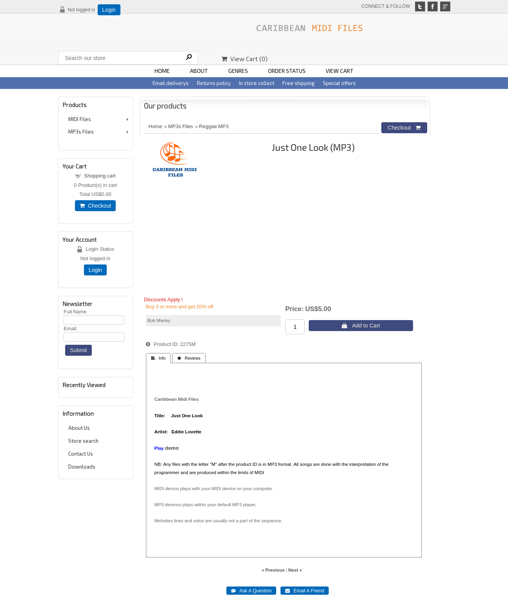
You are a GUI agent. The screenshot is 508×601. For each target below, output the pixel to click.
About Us (79, 428)
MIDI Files (79, 119)
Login (109, 10)
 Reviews (188, 358)
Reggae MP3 (213, 126)
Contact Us (80, 454)
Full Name (75, 311)
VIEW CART (339, 70)
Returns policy (214, 83)
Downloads (81, 466)
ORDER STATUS (287, 70)
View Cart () (244, 58)
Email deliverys (171, 83)
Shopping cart (99, 176)
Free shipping (298, 83)
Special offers (339, 83)
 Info (158, 358)
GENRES (238, 70)
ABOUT (199, 70)
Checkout (95, 205)
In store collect (256, 83)
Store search (83, 441)
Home (155, 126)
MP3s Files (81, 132)
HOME (162, 70)
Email (70, 328)
